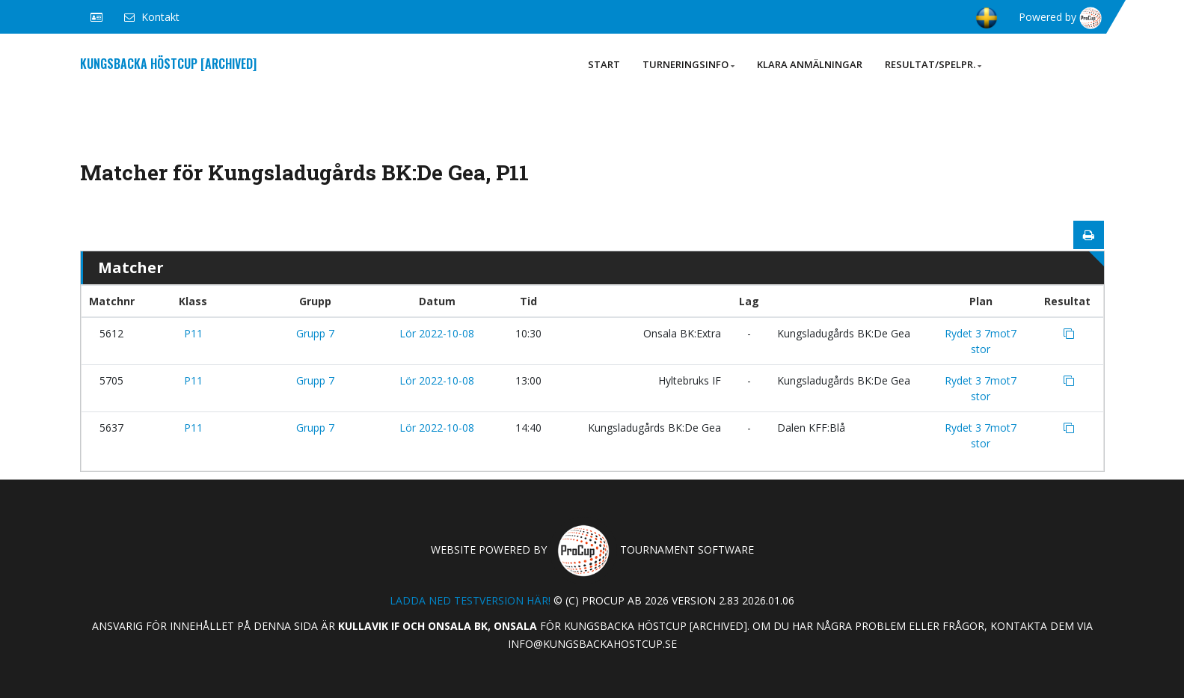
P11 (193, 333)
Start (604, 64)
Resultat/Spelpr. (933, 64)
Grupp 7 (315, 333)
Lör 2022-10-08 (436, 333)
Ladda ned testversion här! (470, 600)
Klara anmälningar (809, 64)
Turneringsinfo (688, 64)
